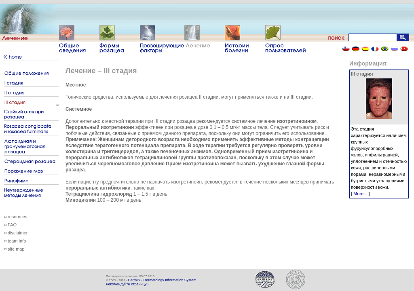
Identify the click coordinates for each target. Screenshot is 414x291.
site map (16, 249)
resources (17, 216)
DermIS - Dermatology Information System (162, 280)
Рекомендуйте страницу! (127, 284)
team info (17, 240)
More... (360, 193)
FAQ (12, 224)
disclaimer (18, 232)
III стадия (362, 74)
